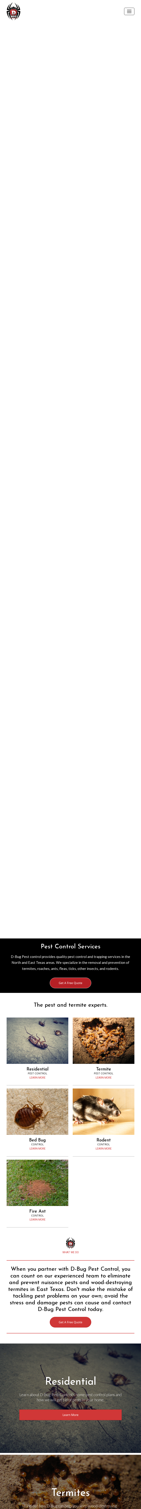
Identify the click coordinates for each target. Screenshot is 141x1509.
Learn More (71, 1415)
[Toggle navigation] (129, 11)
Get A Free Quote (70, 983)
